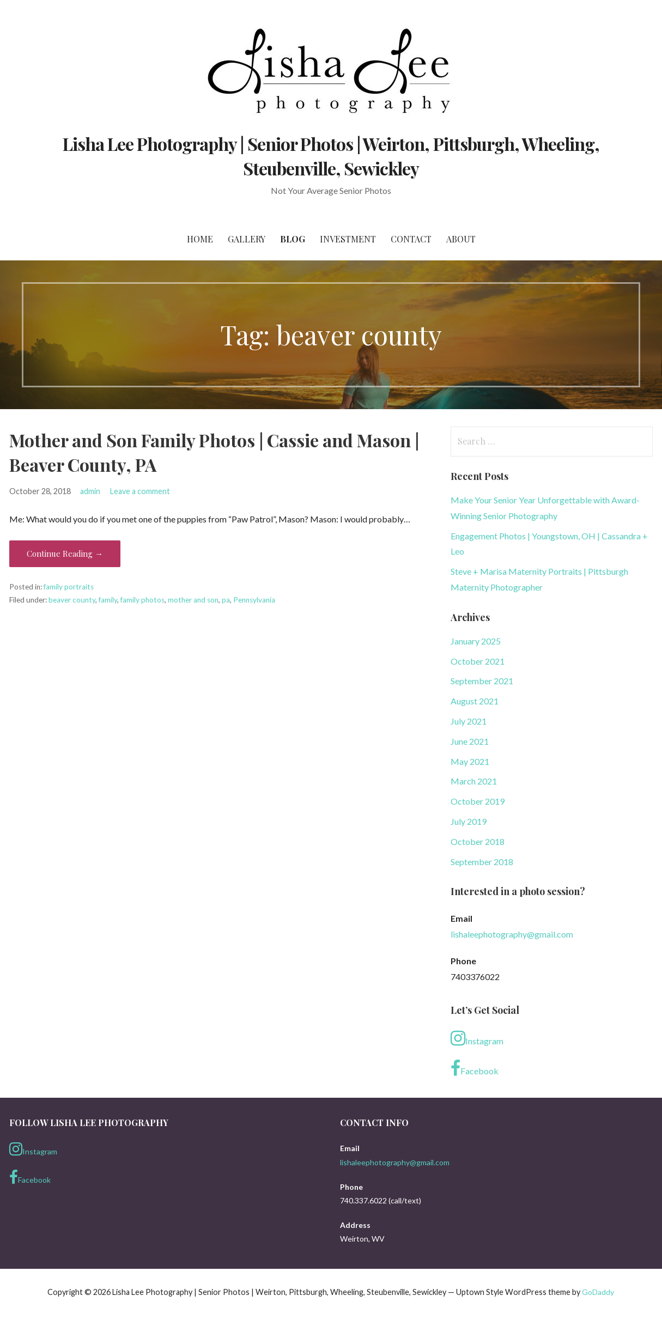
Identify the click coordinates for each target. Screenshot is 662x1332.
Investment (348, 239)
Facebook (475, 1068)
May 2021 (470, 761)
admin (90, 491)
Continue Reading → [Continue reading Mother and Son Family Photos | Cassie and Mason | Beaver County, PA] (65, 553)
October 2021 (478, 661)
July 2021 (469, 721)
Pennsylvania (254, 599)
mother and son (193, 599)
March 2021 (474, 781)
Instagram (477, 1038)
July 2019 (469, 821)
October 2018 (478, 841)
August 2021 (475, 701)
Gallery (246, 239)
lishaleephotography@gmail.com (512, 934)
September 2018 (482, 861)
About (461, 239)
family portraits (69, 586)
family (108, 599)
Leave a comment (140, 491)
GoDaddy (598, 1292)
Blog (292, 239)
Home (200, 239)
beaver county (71, 599)
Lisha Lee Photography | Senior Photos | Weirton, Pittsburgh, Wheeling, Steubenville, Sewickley (331, 156)
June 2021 (470, 741)
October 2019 (478, 801)
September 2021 (482, 681)
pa (226, 599)
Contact (411, 239)
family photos (142, 599)
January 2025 (476, 641)
